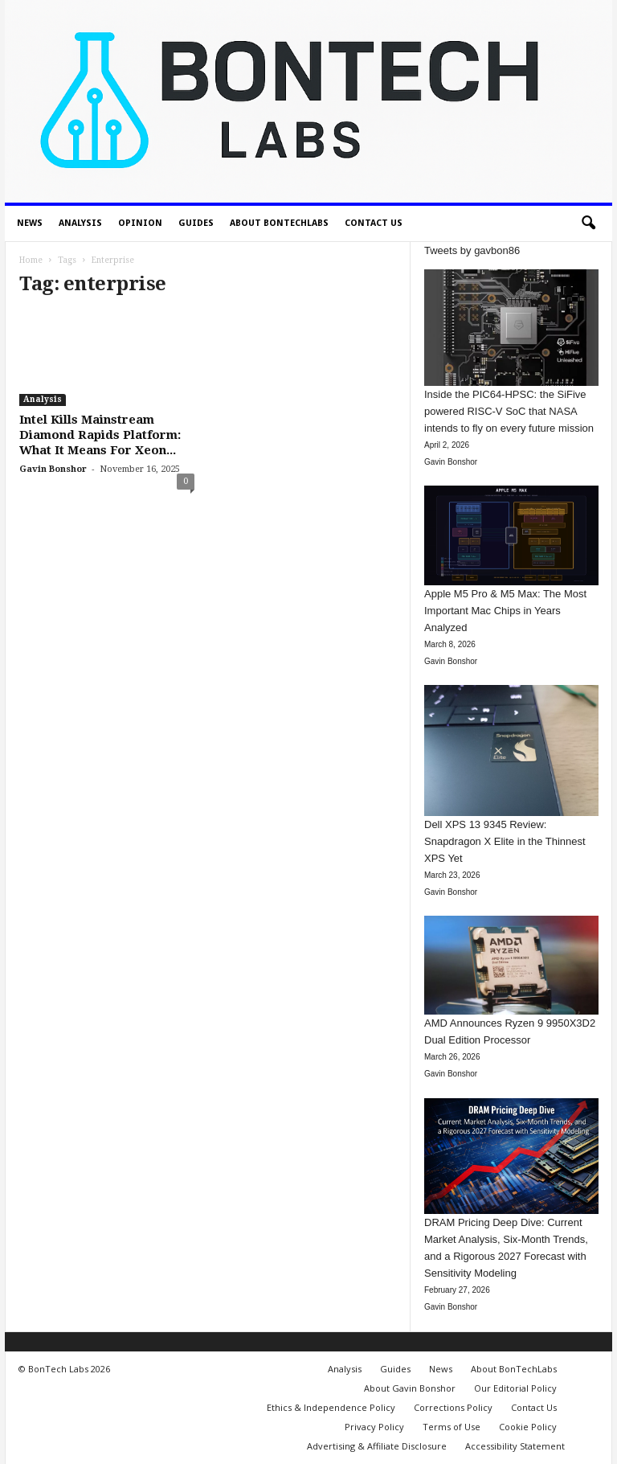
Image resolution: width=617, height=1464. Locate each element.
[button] (588, 223)
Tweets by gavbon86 (472, 250)
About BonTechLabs (279, 223)
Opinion (140, 223)
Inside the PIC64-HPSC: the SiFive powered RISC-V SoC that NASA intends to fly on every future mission (509, 411)
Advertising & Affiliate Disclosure (377, 1446)
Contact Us (373, 223)
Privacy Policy (374, 1427)
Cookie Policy (528, 1427)
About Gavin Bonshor (410, 1388)
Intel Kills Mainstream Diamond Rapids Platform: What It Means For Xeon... (100, 434)
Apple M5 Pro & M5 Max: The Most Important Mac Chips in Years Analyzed (505, 611)
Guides (196, 223)
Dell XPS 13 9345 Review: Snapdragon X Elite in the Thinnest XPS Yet (505, 841)
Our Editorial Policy (515, 1388)
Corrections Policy (453, 1407)
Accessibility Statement (515, 1446)
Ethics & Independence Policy (331, 1407)
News (30, 223)
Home (31, 260)
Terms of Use (451, 1427)
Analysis (80, 223)
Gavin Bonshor (53, 469)
